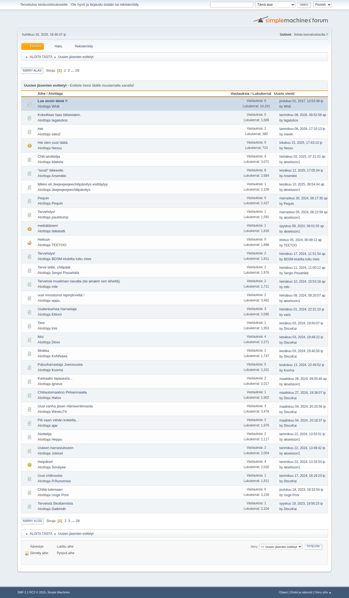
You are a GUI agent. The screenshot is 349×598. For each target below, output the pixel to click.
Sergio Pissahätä (65, 273)
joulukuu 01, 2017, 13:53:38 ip (301, 101)
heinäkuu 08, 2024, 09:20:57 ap (302, 295)
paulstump (60, 217)
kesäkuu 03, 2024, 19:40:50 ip (301, 351)
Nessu (57, 148)
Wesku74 (59, 412)
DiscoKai (290, 329)
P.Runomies (61, 481)
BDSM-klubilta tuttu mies (71, 259)
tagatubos (60, 120)
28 (77, 70)
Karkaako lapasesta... (55, 378)
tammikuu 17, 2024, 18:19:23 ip (302, 476)
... (73, 70)
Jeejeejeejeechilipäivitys (71, 190)
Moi (40, 337)
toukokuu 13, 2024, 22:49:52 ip (301, 365)
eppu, (56, 300)
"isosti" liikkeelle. (51, 170)
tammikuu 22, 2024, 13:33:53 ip (302, 462)
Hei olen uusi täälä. (53, 143)
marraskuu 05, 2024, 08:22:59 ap (303, 212)
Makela (57, 162)
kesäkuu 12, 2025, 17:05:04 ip (301, 170)
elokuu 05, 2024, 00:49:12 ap (300, 240)
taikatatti (58, 231)
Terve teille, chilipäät (54, 267)
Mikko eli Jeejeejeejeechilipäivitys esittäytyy (73, 184)
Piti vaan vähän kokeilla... (58, 420)
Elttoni (57, 314)
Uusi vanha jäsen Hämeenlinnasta (65, 406)
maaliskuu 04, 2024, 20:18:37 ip (302, 420)
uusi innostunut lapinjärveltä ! (61, 295)
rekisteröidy (129, 4)
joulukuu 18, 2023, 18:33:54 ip (301, 490)
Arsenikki (58, 176)
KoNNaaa (59, 356)
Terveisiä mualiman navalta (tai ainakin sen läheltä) (79, 281)
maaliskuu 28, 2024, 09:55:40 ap (303, 379)
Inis (54, 328)
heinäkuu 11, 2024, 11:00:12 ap (302, 268)
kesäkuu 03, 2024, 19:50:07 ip (301, 323)
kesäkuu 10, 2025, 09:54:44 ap (301, 184)
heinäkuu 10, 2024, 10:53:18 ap (302, 281)
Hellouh (44, 239)
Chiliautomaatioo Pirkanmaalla (62, 392)
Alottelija (44, 434)
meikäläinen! (48, 226)
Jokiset (57, 453)
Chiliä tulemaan (50, 489)
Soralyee (59, 467)
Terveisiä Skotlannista (55, 503)
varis (287, 315)
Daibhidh (59, 509)
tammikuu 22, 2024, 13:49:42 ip (302, 448)
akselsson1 (292, 162)
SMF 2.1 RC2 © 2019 (31, 592)
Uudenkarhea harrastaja (57, 309)
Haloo (56, 398)
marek (288, 134)
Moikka (43, 351)
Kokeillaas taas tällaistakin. (59, 115)
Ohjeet (283, 592)
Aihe (42, 93)
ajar (55, 425)
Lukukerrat (261, 93)
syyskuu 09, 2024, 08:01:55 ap (301, 226)
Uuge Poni (60, 495)
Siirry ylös (32, 521)
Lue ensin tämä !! (53, 101)
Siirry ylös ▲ (323, 592)
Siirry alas (32, 70)
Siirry (254, 546)
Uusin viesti (286, 93)
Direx (56, 342)
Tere (41, 323)
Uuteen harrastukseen (55, 448)
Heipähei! (45, 462)
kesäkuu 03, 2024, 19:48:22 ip (301, 337)
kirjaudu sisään (102, 4)
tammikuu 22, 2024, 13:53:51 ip (302, 434)
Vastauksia (240, 93)
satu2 (56, 134)
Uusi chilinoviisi (50, 476)
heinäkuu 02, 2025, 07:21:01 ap (302, 156)
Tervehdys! (46, 212)
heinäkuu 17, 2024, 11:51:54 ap (302, 254)
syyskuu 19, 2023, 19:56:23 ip (301, 503)
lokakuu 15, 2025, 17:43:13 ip (300, 143)
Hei (40, 129)
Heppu (57, 439)
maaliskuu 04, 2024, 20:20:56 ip (302, 406)
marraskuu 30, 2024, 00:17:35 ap (303, 198)
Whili (55, 106)
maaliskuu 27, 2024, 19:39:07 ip (302, 393)
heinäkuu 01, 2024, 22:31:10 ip (301, 309)
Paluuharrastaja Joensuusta (60, 364)
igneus (57, 384)
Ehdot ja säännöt (301, 592)
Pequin (43, 198)
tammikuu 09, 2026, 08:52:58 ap (302, 115)
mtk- (55, 287)
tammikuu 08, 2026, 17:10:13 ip (302, 129)
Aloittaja (56, 93)
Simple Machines (58, 592)
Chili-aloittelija (49, 156)
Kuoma (57, 370)
